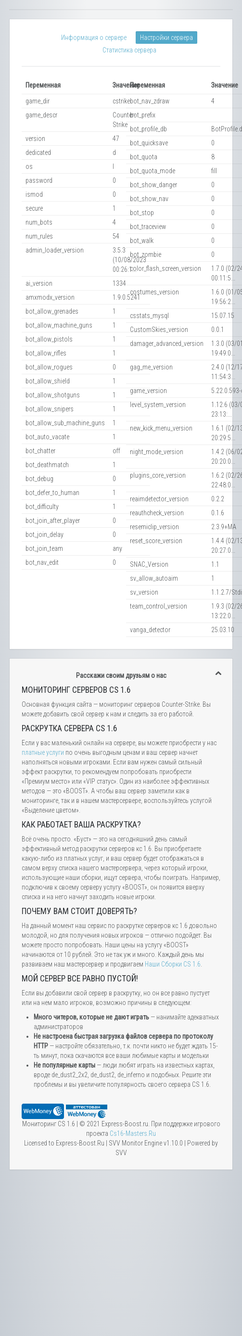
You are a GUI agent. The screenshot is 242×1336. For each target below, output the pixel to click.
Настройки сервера (166, 37)
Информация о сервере (94, 37)
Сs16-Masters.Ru (133, 1133)
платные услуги (43, 752)
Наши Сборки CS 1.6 (173, 964)
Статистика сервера (129, 50)
